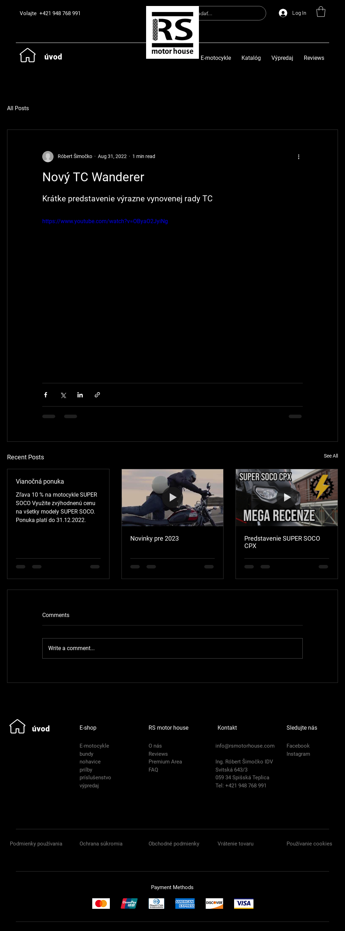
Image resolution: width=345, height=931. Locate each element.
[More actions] (298, 156)
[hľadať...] (222, 13)
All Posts (18, 108)
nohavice (90, 762)
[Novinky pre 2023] (173, 497)
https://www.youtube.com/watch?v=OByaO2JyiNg (105, 221)
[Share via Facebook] (45, 394)
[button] (320, 11)
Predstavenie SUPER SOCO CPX (282, 542)
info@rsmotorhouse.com (245, 746)
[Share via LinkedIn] (80, 394)
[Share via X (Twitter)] (62, 394)
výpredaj (89, 785)
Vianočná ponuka (40, 481)
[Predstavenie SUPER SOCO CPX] (287, 497)
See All (331, 456)
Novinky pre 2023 (154, 538)
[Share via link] (97, 394)
